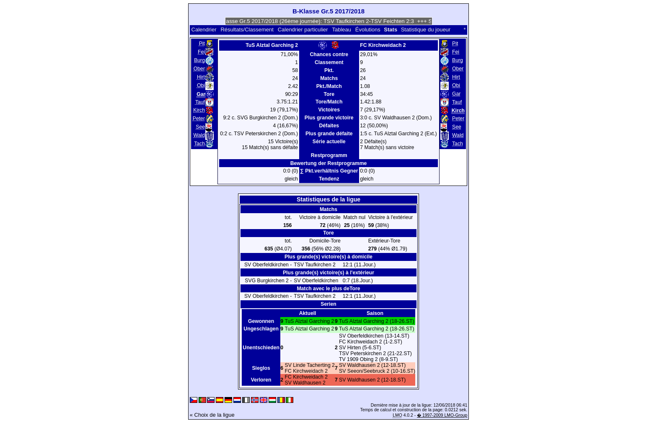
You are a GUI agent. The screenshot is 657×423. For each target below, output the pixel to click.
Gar (456, 94)
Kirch (199, 110)
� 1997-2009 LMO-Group (442, 415)
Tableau (341, 29)
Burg (199, 60)
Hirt (201, 77)
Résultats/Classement (246, 29)
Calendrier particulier (303, 29)
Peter (199, 118)
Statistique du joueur (426, 29)
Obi (201, 85)
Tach (199, 144)
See (200, 127)
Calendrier (204, 29)
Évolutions (367, 29)
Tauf (200, 102)
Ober (199, 69)
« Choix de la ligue (212, 415)
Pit (202, 43)
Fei (201, 52)
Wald (199, 135)
